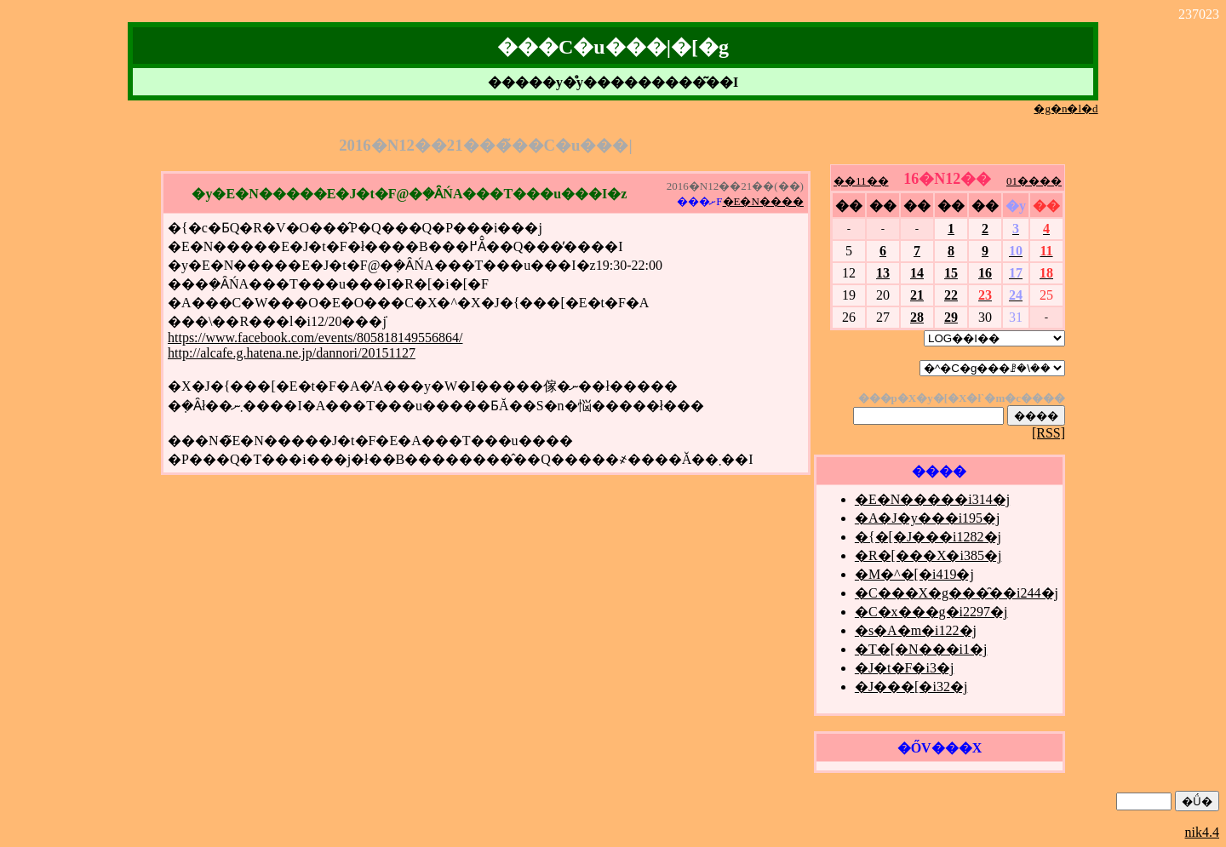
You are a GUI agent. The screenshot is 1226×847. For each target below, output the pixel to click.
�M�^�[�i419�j (914, 574)
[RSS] (1048, 433)
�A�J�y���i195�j (927, 518)
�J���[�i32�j (911, 686)
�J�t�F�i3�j (904, 668)
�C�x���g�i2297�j (931, 611)
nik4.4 (1202, 832)
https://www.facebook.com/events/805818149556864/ (315, 337)
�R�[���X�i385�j (928, 555)
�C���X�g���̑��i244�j (956, 593)
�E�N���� (763, 201)
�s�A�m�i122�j (916, 630)
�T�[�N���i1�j (921, 649)
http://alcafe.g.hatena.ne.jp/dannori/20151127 (291, 353)
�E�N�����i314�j (932, 499)
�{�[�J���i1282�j (928, 536)
